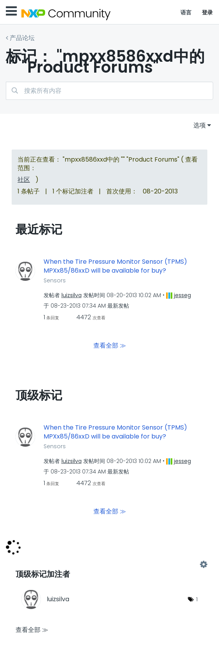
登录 (207, 12)
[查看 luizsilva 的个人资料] (71, 295)
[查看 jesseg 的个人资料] (182, 295)
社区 (24, 179)
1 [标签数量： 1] (197, 599)
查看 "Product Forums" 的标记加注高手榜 (109, 564)
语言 (186, 12)
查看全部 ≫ (109, 345)
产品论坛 (22, 37)
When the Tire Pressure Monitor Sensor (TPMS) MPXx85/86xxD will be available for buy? (115, 266)
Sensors (55, 280)
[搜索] (109, 91)
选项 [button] (199, 125)
